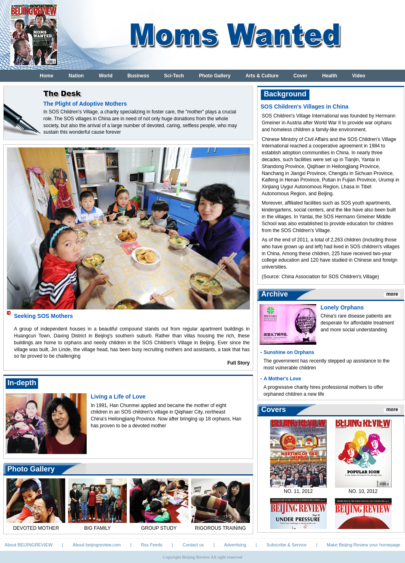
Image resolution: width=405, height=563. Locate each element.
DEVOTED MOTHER (36, 528)
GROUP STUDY (159, 528)
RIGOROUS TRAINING (220, 528)
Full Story (238, 363)
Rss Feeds (151, 544)
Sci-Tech (174, 76)
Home (46, 76)
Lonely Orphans (342, 307)
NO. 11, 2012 (298, 493)
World (106, 76)
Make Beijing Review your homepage (364, 544)
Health (329, 76)
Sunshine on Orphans (289, 352)
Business (138, 76)
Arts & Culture (261, 76)
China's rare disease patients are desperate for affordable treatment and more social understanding (357, 323)
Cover (300, 76)
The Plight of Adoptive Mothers (85, 103)
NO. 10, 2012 (363, 493)
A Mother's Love (282, 379)
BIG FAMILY (97, 528)
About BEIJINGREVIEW (29, 544)
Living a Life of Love (118, 396)
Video (358, 76)
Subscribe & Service (286, 544)
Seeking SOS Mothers (43, 316)
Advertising (235, 544)
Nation (76, 76)
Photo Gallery (214, 76)
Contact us (193, 544)
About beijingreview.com (97, 544)
